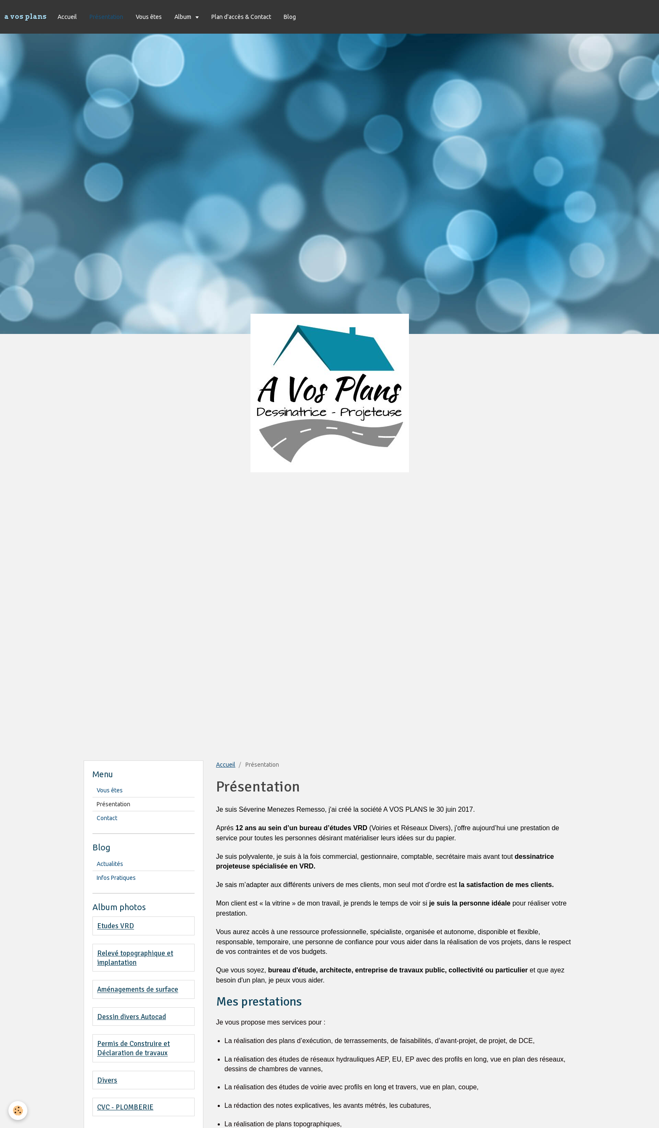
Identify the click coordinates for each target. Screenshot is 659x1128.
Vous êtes (149, 16)
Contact (107, 818)
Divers (107, 1080)
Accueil (67, 16)
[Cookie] (17, 1110)
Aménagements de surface (137, 989)
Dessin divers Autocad (131, 1016)
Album (183, 16)
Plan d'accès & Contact (241, 16)
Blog (290, 16)
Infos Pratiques (116, 877)
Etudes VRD (115, 926)
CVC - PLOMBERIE (125, 1107)
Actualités (110, 864)
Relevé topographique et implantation (135, 958)
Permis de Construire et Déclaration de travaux (133, 1048)
